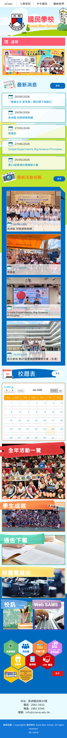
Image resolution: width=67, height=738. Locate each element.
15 (25, 71)
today (20, 391)
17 (34, 71)
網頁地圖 (7, 725)
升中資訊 (42, 3)
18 (39, 71)
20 (47, 71)
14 (21, 71)
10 (47, 68)
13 (61, 68)
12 (56, 68)
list (60, 391)
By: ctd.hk (33, 732)
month (54, 391)
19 (43, 71)
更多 (58, 86)
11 (52, 68)
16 (30, 71)
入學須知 (25, 3)
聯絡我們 (58, 3)
